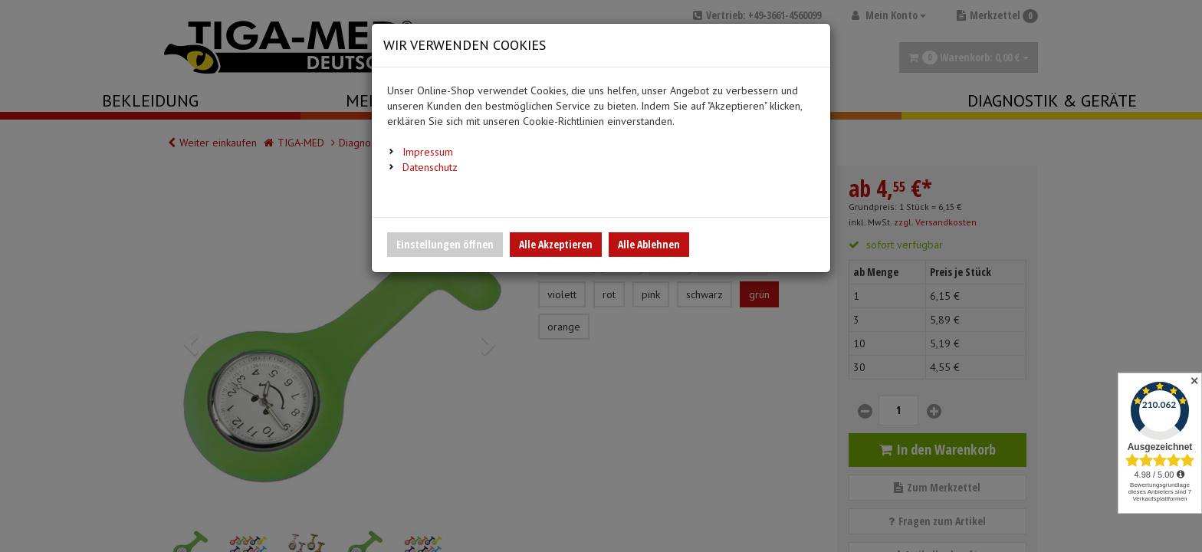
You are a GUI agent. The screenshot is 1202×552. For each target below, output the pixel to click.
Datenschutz (430, 167)
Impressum (427, 152)
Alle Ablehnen (649, 244)
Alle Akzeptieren (556, 244)
